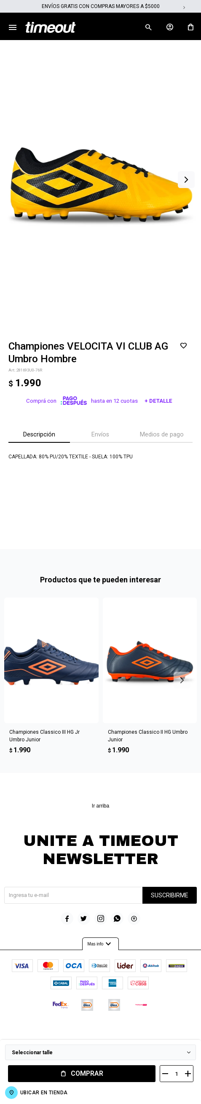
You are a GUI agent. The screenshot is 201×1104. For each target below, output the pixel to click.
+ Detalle (158, 401)
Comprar (87, 1073)
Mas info (101, 944)
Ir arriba (100, 806)
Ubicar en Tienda (43, 1093)
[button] (186, 179)
